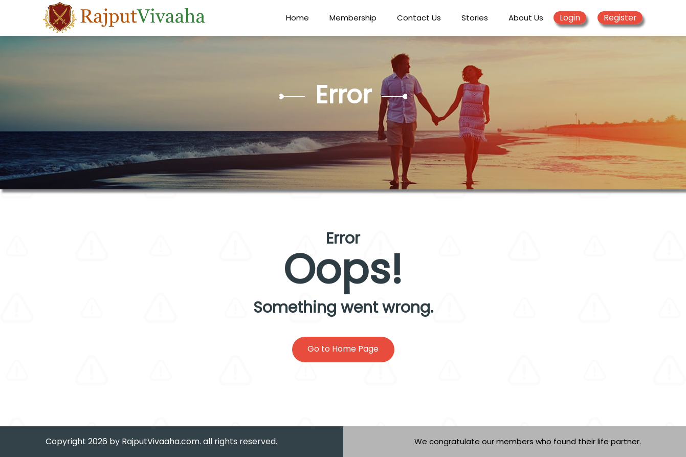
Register (620, 18)
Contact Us (419, 17)
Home (297, 17)
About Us (525, 17)
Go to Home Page (343, 349)
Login (570, 18)
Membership (353, 17)
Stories (474, 17)
